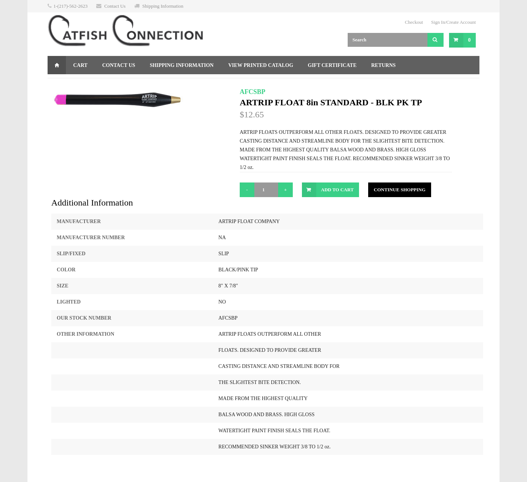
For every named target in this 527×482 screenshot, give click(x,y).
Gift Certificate (332, 65)
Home (57, 65)
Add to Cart (337, 189)
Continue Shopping (399, 189)
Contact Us (115, 6)
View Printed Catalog (260, 65)
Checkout (414, 22)
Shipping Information (162, 6)
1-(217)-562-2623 (70, 6)
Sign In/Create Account (453, 22)
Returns (383, 65)
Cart (80, 65)
